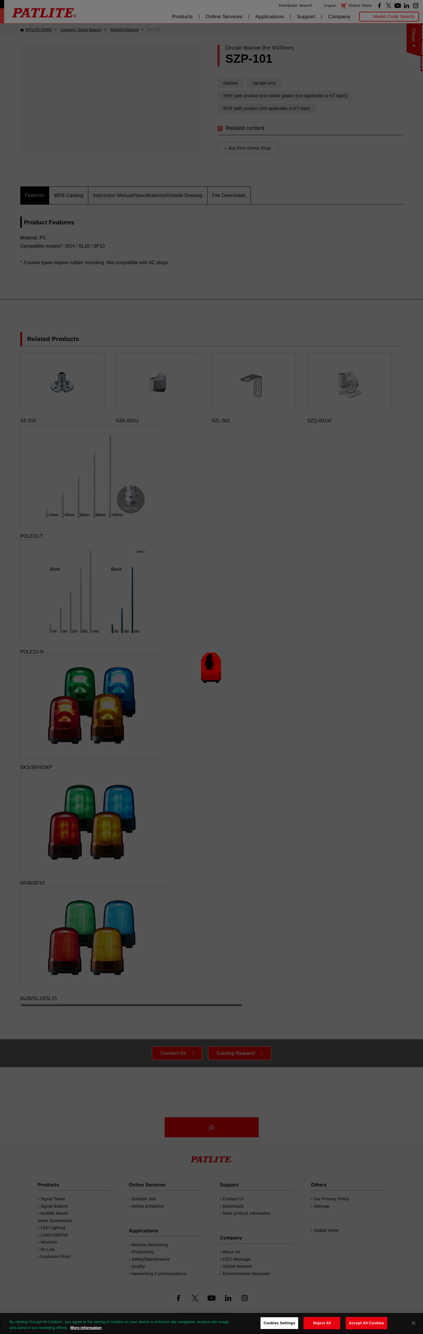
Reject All (322, 1323)
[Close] (413, 1323)
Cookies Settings (279, 1323)
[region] (211, 1323)
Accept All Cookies (366, 1323)
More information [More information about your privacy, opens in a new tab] (86, 1327)
